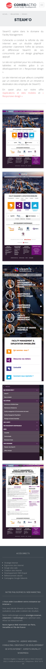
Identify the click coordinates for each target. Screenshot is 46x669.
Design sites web (11, 568)
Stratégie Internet (11, 563)
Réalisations (15, 14)
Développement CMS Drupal (15, 573)
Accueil (5, 14)
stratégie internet (33, 615)
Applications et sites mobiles (19, 92)
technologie (18, 618)
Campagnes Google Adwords (15, 578)
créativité (6, 618)
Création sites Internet (13, 570)
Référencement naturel (13, 575)
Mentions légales (10, 659)
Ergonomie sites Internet (14, 565)
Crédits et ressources (16, 661)
